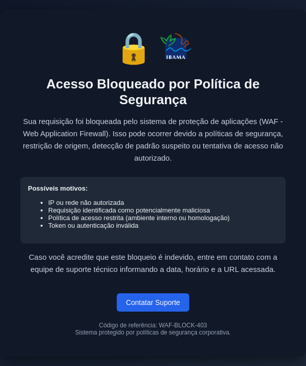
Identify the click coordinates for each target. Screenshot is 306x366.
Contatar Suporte (153, 302)
